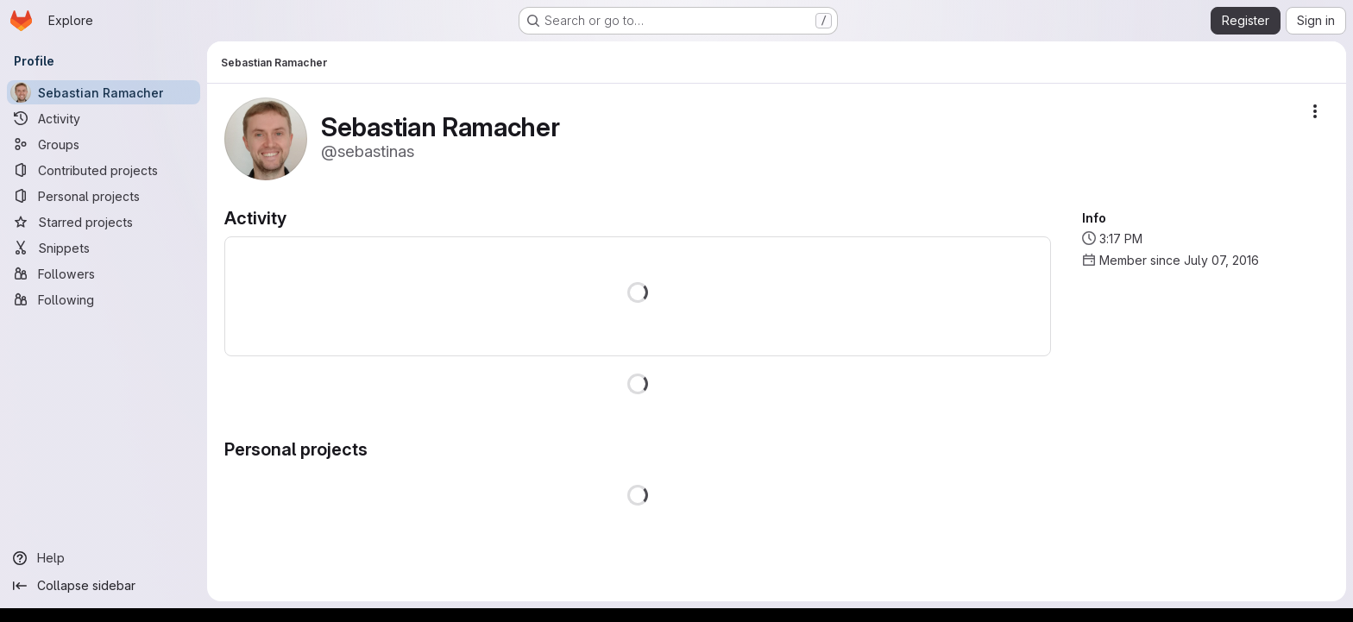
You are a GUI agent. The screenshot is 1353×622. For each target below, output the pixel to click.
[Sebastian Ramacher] (103, 92)
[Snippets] (103, 248)
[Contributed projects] (103, 170)
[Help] (103, 558)
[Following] (103, 299)
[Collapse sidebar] (103, 586)
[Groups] (103, 144)
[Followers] (103, 273)
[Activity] (103, 118)
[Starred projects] (103, 222)
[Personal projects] (103, 196)
